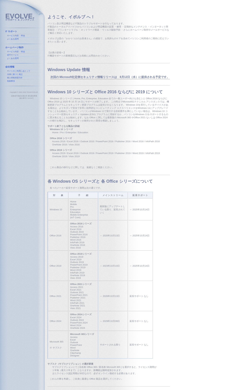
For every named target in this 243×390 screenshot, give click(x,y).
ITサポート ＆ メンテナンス (20, 19)
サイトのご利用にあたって (18, 71)
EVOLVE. (20, 16)
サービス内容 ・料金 (16, 35)
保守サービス (13, 55)
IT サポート (11, 31)
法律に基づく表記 (15, 74)
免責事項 (11, 81)
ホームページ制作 (14, 47)
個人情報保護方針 (15, 78)
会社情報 (9, 66)
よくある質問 (13, 39)
